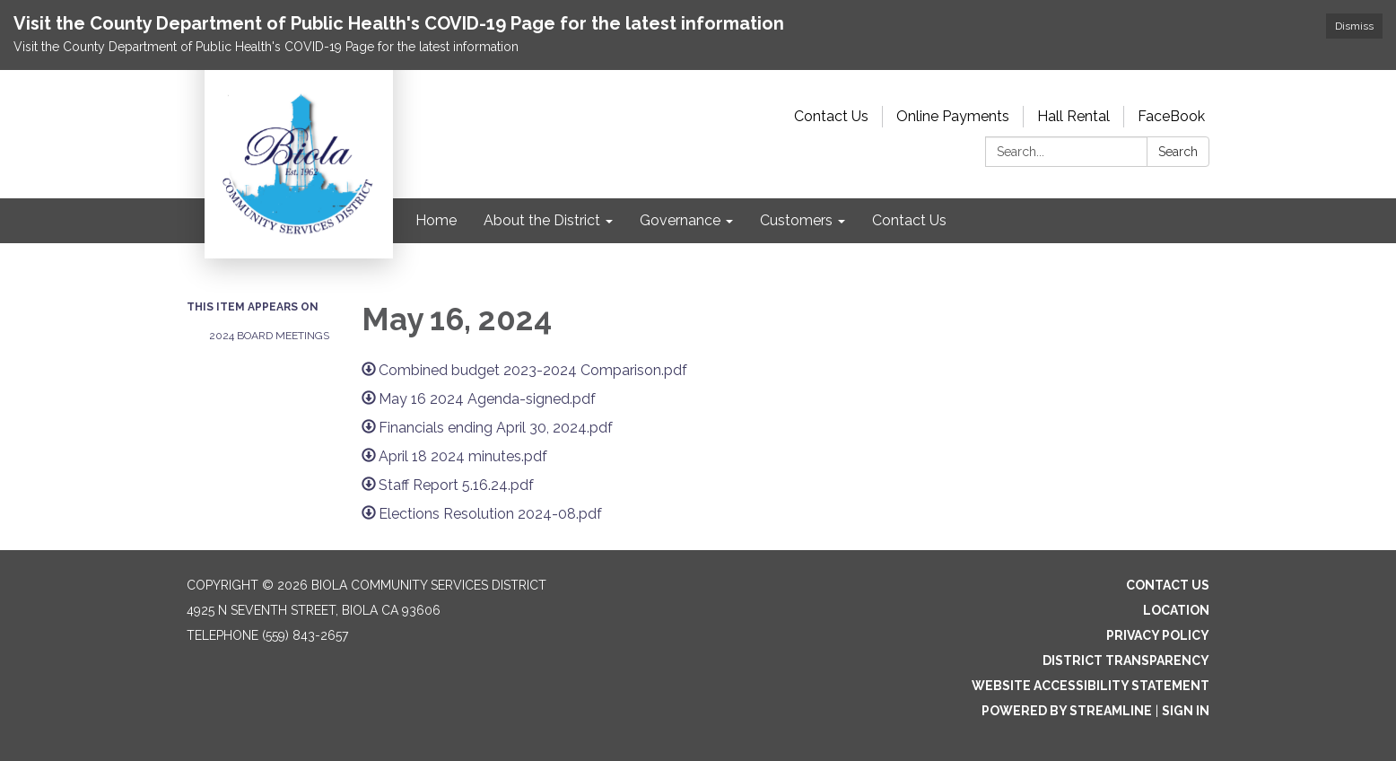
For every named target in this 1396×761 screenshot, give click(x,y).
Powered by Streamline (1067, 711)
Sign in (1185, 711)
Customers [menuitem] (796, 220)
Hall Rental (1073, 116)
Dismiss (1354, 26)
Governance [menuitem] (680, 220)
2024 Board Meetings (269, 335)
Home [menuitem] (436, 220)
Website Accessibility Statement (1090, 685)
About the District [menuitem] (542, 220)
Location (1176, 610)
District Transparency (1126, 660)
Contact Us (831, 116)
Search (1178, 151)
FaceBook (1171, 116)
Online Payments (952, 116)
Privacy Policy (1157, 635)
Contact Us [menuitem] (909, 220)
